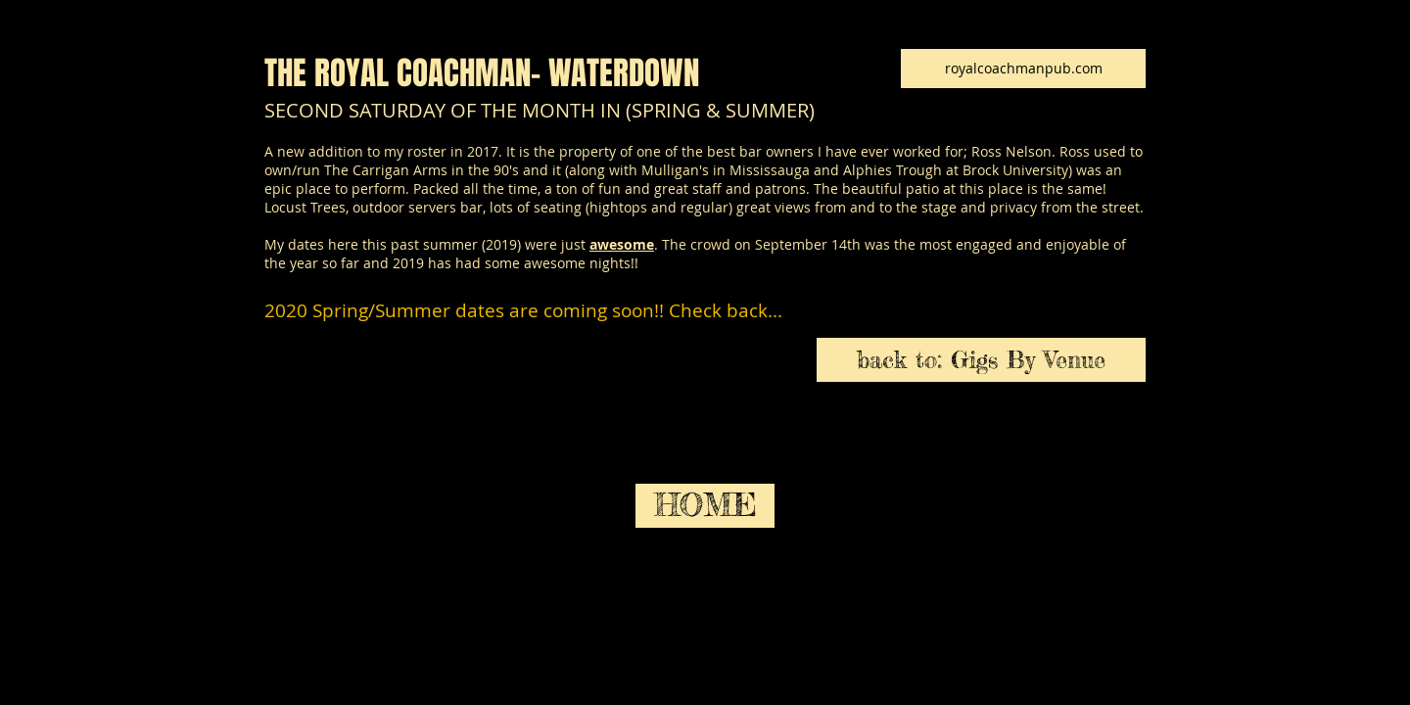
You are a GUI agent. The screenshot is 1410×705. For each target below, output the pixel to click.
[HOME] (705, 506)
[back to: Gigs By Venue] (981, 360)
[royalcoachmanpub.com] (1023, 68)
